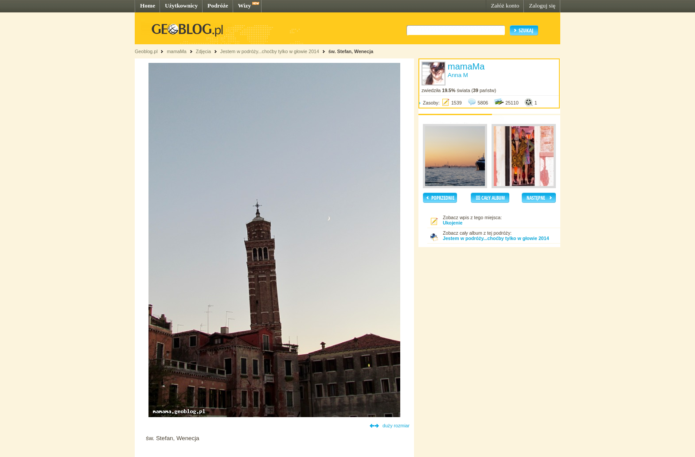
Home (147, 5)
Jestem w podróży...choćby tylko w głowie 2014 (269, 51)
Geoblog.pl (146, 51)
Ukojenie (452, 222)
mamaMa (176, 51)
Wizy (244, 5)
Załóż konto (505, 5)
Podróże (217, 5)
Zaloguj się (542, 5)
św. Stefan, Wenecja (350, 51)
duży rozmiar (396, 425)
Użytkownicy (181, 5)
